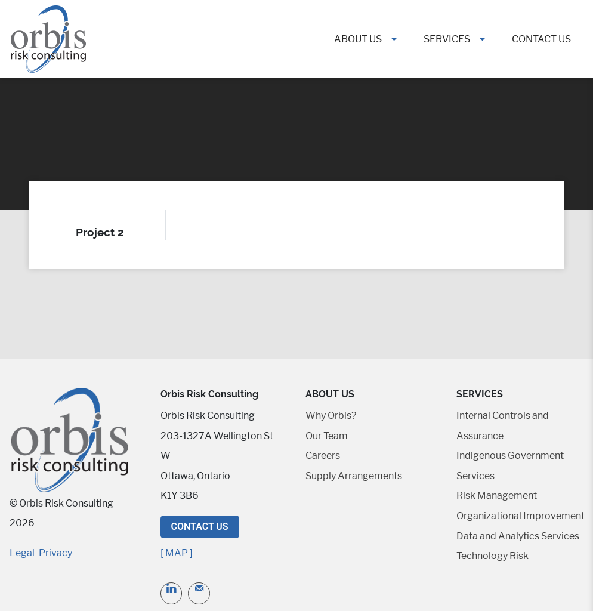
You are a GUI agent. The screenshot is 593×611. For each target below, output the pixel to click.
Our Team (326, 436)
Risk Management (496, 495)
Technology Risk (492, 555)
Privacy (55, 552)
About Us (358, 39)
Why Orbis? (330, 415)
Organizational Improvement (520, 515)
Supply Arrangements (353, 476)
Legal (22, 552)
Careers (322, 455)
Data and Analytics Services (517, 536)
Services (447, 39)
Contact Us (541, 39)
